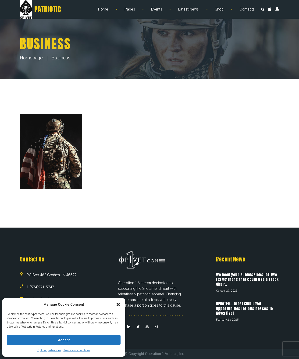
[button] (118, 304)
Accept (64, 340)
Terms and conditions (77, 350)
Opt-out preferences (49, 350)
